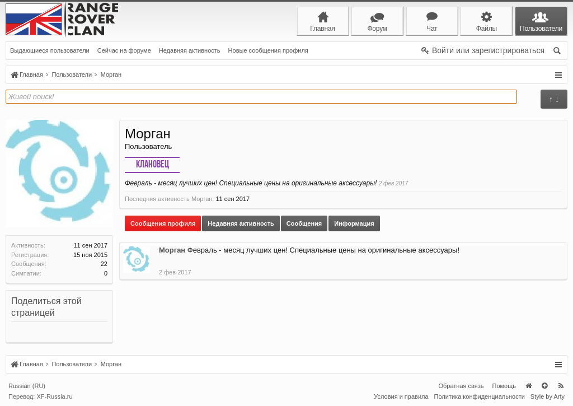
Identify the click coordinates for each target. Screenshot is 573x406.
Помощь (504, 385)
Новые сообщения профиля (268, 50)
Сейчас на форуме (124, 50)
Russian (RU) (26, 385)
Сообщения (304, 223)
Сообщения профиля (162, 223)
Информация (354, 223)
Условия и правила (401, 396)
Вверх (544, 386)
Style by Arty (547, 396)
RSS (561, 386)
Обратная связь (460, 385)
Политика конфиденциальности (479, 396)
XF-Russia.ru (54, 396)
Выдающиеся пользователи (50, 50)
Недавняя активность (189, 50)
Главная (528, 386)
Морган (172, 250)
